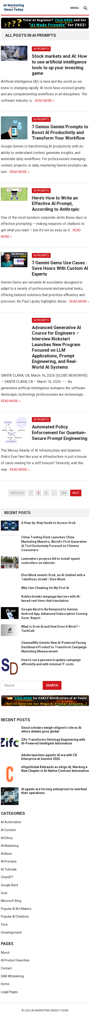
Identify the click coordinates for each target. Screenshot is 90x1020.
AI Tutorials (9, 869)
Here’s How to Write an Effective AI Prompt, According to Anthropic (55, 203)
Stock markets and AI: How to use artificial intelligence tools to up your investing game (59, 65)
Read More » (44, 100)
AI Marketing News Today (50, 1010)
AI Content (8, 830)
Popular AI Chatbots (15, 916)
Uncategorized (11, 932)
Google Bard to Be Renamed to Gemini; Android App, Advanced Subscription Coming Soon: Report (54, 613)
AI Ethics (7, 838)
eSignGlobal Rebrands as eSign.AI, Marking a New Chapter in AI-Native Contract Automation (55, 769)
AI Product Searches (15, 960)
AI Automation (11, 822)
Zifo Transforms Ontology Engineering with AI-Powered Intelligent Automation (53, 741)
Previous (17, 493)
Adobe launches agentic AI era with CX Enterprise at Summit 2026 (49, 757)
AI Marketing (10, 845)
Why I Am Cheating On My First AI (45, 588)
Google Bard (9, 885)
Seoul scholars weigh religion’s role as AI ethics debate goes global (51, 729)
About (5, 952)
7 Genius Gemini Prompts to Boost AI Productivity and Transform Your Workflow (60, 132)
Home (5, 984)
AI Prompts (41, 48)
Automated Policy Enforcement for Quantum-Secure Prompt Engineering (59, 432)
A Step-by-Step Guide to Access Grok (48, 523)
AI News (6, 853)
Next (75, 493)
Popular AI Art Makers (16, 909)
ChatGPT (7, 877)
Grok (4, 893)
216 (63, 493)
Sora (4, 924)
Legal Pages (9, 992)
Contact (6, 968)
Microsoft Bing (11, 901)
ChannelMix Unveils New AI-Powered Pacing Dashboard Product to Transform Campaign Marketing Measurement (54, 647)
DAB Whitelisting (12, 976)
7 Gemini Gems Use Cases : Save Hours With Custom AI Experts (60, 268)
